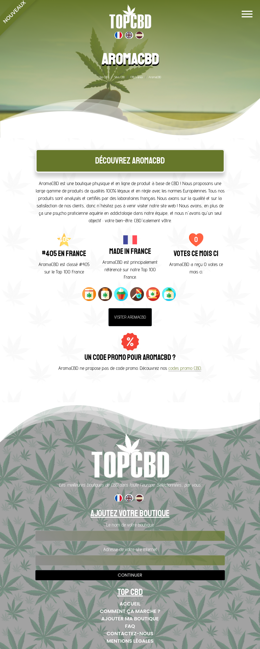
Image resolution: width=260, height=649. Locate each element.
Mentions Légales (129, 640)
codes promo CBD (184, 368)
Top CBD (103, 77)
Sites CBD (119, 77)
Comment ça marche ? (130, 611)
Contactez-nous (130, 633)
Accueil (130, 603)
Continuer (130, 575)
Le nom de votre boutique (130, 525)
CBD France (136, 77)
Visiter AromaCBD (130, 317)
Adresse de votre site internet (130, 549)
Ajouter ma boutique (130, 618)
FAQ (130, 626)
